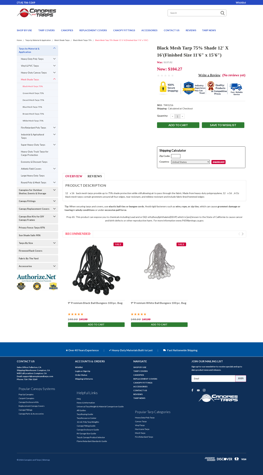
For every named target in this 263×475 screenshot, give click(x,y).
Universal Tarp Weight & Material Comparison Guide (100, 406)
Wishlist (241, 2)
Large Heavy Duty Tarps (33, 175)
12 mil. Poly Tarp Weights (88, 422)
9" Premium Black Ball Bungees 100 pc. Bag (95, 302)
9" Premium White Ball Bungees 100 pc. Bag (158, 302)
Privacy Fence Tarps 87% (32, 227)
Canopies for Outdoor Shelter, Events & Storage (32, 192)
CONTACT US (172, 30)
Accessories (25, 266)
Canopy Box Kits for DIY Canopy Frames (31, 218)
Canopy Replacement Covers (34, 208)
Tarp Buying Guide (85, 414)
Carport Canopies (26, 398)
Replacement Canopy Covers (32, 406)
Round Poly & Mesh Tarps (33, 182)
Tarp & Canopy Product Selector (91, 437)
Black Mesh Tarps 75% (82, 40)
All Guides (81, 410)
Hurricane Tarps (142, 429)
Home (19, 40)
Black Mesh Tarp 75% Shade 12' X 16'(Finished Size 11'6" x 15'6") (121, 40)
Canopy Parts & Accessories (31, 413)
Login (77, 371)
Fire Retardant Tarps (144, 437)
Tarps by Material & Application (38, 40)
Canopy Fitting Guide (86, 426)
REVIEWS (191, 30)
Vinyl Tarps (140, 425)
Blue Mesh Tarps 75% (32, 107)
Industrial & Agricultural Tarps (32, 136)
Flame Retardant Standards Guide (92, 441)
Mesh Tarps (140, 433)
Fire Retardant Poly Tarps (33, 127)
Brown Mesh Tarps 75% (33, 114)
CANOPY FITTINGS (124, 30)
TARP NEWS (209, 30)
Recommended (77, 233)
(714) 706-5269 (26, 2)
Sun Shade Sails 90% (30, 235)
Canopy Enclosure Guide (88, 429)
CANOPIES (67, 30)
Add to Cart (96, 324)
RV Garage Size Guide (86, 433)
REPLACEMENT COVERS (93, 30)
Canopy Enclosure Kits (29, 402)
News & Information (86, 402)
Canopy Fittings (27, 201)
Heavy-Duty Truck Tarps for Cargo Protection (34, 153)
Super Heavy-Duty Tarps (33, 144)
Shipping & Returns (84, 379)
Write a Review (209, 75)
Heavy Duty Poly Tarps (32, 59)
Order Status (81, 375)
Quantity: (162, 115)
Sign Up (86, 371)
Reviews (95, 176)
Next (243, 234)
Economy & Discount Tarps (34, 162)
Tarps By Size (26, 243)
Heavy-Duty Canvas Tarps (34, 72)
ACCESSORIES (149, 30)
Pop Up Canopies (26, 394)
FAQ (79, 399)
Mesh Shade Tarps (62, 40)
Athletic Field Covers (31, 168)
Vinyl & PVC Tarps (30, 65)
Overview (73, 176)
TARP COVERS (46, 30)
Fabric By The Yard (28, 258)
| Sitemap (45, 460)
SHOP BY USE (24, 30)
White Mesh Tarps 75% (33, 120)
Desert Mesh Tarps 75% (33, 100)
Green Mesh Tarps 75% (33, 93)
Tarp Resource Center (86, 418)
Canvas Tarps (141, 421)
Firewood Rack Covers (30, 250)
